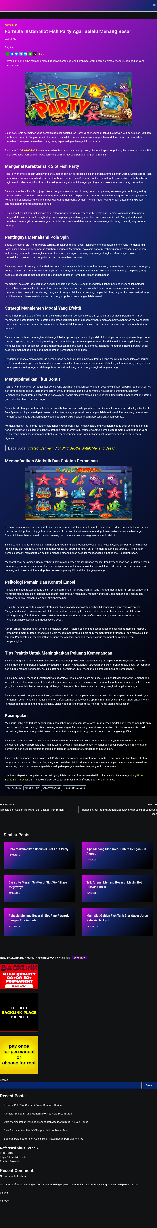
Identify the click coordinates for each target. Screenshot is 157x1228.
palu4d (4, 1192)
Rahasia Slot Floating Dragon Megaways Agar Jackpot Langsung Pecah (119, 808)
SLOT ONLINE (11, 25)
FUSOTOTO (6, 1152)
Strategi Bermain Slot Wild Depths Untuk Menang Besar (71, 448)
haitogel (4, 1200)
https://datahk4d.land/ (13, 1157)
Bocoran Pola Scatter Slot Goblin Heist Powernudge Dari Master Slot (43, 1138)
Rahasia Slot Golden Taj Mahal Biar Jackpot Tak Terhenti (38, 806)
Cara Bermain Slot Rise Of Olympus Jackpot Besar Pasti (36, 1130)
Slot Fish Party (13, 788)
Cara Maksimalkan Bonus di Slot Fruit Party (38, 849)
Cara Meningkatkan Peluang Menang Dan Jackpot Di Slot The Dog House (46, 1121)
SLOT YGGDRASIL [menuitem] (27, 150)
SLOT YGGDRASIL (51, 788)
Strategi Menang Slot (74, 788)
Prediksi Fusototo (10, 1161)
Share (41, 54)
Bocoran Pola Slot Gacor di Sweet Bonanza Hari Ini (33, 1105)
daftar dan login (26, 1184)
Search (4, 1079)
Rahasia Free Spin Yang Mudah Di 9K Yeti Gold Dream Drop (38, 1113)
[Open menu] (154, 5)
